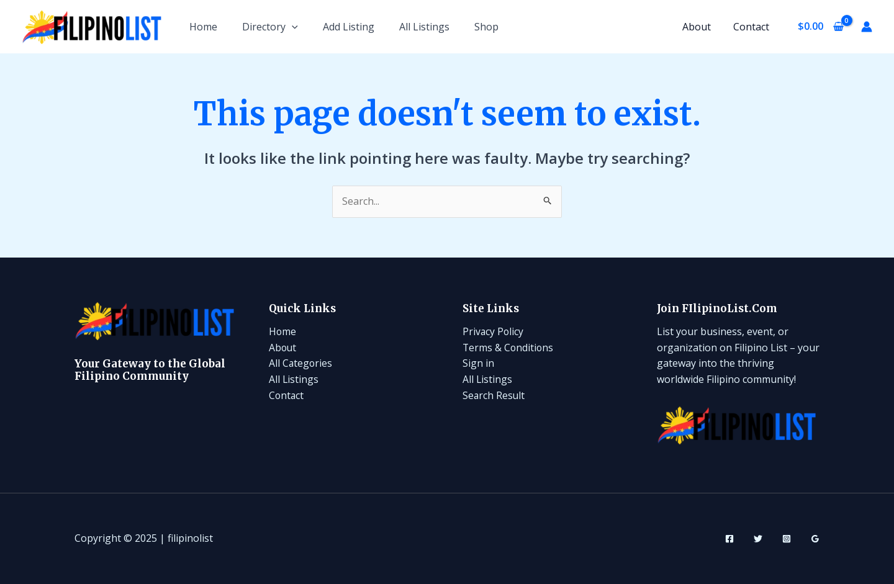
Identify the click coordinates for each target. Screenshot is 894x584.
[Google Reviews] (815, 538)
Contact (752, 27)
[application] (292, 27)
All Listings (424, 27)
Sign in (478, 363)
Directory (270, 27)
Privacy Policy (494, 331)
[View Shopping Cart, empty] (820, 26)
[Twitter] (758, 538)
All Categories (301, 363)
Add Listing (348, 27)
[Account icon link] (866, 26)
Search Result (494, 395)
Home (203, 27)
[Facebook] (729, 538)
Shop (486, 27)
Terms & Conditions (509, 347)
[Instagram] (786, 538)
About (699, 27)
